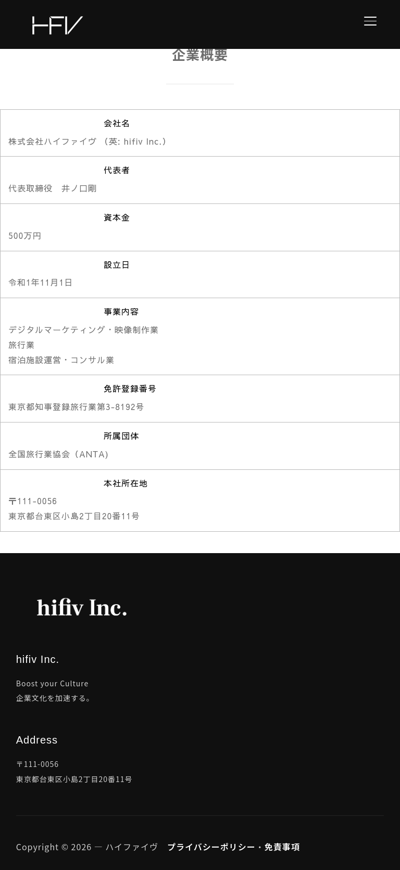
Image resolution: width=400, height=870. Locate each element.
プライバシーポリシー (211, 846)
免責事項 (282, 846)
